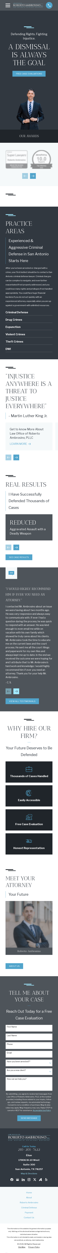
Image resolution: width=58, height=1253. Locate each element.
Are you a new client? (16, 1070)
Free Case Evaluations (29, 73)
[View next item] (33, 176)
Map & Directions (29, 1173)
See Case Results (19, 557)
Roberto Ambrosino (29, 1202)
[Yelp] (46, 1179)
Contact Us (29, 1217)
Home (29, 1192)
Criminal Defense (29, 1207)
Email (9, 1053)
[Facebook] (11, 1179)
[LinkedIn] (23, 1179)
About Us (14, 966)
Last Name (12, 1035)
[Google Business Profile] (17, 1179)
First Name (12, 1027)
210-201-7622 (29, 1150)
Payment (29, 1212)
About (29, 1197)
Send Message (29, 1118)
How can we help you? (16, 1079)
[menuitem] (21, 1247)
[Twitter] (34, 1179)
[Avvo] (40, 1179)
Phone (10, 1044)
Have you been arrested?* (18, 1061)
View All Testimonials (22, 701)
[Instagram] (29, 1179)
